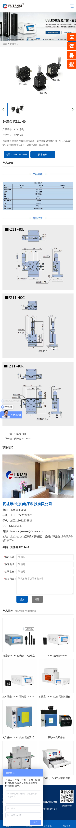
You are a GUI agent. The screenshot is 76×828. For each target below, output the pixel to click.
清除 (37, 599)
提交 (22, 599)
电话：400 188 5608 (16, 154)
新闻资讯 (47, 824)
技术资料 (42, 154)
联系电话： (10, 564)
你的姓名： (10, 557)
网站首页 (66, 824)
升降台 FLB (20, 434)
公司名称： (10, 571)
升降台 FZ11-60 (22, 438)
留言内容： (10, 578)
